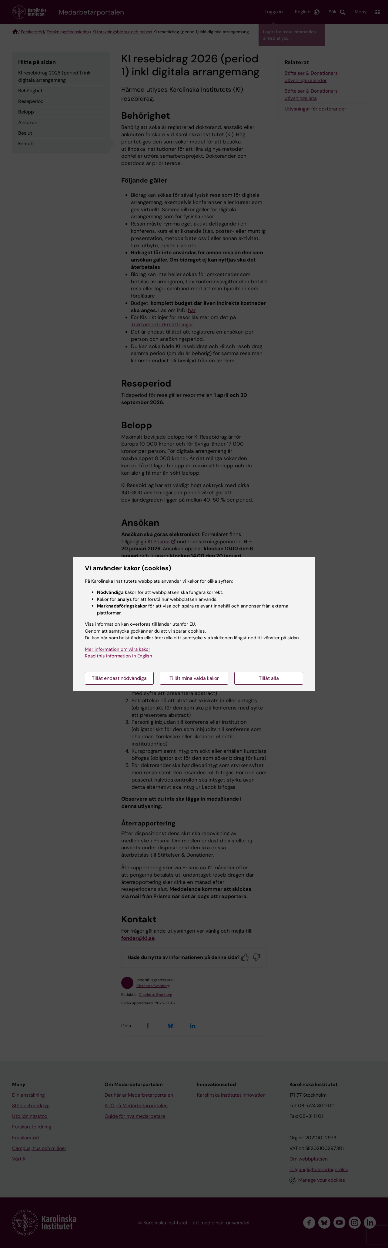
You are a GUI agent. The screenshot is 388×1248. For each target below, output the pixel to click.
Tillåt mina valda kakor (194, 678)
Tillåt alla (269, 678)
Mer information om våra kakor (117, 649)
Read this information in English (118, 656)
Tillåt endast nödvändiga (119, 678)
